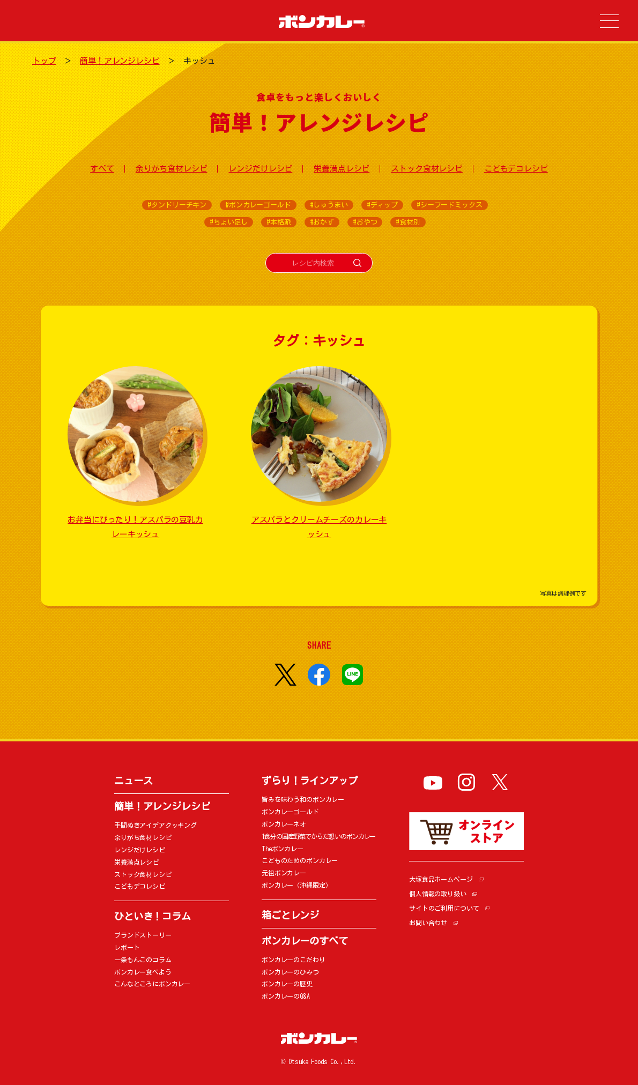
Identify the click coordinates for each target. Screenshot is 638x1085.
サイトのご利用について (444, 908)
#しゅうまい (329, 205)
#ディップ (382, 205)
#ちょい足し (229, 222)
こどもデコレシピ (516, 169)
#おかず (322, 222)
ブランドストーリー (143, 935)
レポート (126, 947)
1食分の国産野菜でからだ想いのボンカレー (318, 836)
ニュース (133, 780)
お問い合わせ (428, 922)
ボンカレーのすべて (305, 941)
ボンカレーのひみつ (290, 972)
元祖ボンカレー (284, 873)
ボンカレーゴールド (290, 811)
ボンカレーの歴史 (287, 983)
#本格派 (278, 222)
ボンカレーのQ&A (286, 996)
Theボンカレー (282, 848)
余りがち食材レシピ (171, 169)
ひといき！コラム (152, 916)
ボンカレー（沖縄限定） (296, 885)
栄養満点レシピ (341, 169)
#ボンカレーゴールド (258, 205)
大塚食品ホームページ (441, 879)
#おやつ (365, 222)
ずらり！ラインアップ (310, 780)
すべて (102, 169)
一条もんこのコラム (143, 959)
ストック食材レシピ (427, 169)
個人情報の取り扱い (437, 893)
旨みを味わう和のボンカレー (303, 799)
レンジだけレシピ (260, 169)
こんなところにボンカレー (152, 983)
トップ (44, 61)
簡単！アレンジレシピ (120, 61)
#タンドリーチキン (176, 205)
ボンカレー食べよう (143, 972)
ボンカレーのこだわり (293, 959)
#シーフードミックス (450, 205)
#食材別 (408, 222)
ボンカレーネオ (284, 824)
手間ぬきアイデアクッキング (155, 825)
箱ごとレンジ (290, 915)
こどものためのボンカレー (300, 860)
